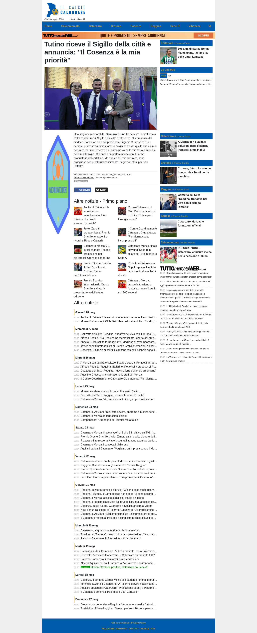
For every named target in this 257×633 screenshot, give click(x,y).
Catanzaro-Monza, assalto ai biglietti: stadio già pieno (112, 497)
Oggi (163, 75)
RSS (153, 628)
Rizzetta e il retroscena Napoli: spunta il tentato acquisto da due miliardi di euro (127, 440)
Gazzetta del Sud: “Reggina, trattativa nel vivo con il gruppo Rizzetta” (121, 334)
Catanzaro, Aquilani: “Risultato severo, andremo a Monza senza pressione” (125, 412)
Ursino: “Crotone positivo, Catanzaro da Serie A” (114, 567)
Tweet (101, 190)
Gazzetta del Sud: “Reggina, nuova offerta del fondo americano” (118, 370)
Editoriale (167, 43)
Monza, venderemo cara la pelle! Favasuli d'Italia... (111, 391)
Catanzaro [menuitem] (95, 26)
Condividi (83, 190)
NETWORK (121, 628)
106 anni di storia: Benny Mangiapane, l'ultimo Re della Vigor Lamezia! (193, 52)
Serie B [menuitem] (175, 26)
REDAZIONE (108, 628)
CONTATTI (134, 628)
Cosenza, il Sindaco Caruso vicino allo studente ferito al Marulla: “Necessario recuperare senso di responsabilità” (147, 579)
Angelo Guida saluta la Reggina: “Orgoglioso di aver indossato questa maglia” (126, 342)
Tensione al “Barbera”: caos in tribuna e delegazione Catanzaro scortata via (125, 534)
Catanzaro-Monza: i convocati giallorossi (104, 444)
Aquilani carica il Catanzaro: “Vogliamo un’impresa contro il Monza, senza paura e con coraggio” (137, 448)
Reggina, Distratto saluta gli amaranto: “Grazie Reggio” (113, 465)
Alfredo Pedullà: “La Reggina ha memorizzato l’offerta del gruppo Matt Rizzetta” (127, 338)
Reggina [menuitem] (156, 26)
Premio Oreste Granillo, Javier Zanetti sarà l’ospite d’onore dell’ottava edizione (127, 436)
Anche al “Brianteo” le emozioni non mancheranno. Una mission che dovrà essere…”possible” (91, 215)
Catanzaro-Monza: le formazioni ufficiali (104, 416)
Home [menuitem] (48, 26)
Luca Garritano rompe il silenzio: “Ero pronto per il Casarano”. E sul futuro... (125, 477)
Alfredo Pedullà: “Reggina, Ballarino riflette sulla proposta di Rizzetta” (121, 366)
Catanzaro (167, 136)
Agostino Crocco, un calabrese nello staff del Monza (111, 374)
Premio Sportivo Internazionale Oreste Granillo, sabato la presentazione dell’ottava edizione (91, 288)
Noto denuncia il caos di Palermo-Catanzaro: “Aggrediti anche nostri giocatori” (127, 509)
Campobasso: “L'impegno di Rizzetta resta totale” (110, 420)
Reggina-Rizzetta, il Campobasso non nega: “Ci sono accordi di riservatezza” (126, 493)
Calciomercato (170, 242)
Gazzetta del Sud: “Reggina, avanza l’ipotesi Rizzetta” (112, 395)
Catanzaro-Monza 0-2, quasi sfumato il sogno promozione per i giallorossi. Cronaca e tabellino (136, 399)
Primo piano (88, 174)
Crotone (166, 162)
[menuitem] (209, 26)
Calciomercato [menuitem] (70, 26)
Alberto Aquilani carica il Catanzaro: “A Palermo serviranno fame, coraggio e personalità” (132, 563)
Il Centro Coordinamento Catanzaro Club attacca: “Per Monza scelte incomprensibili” (130, 378)
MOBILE (145, 628)
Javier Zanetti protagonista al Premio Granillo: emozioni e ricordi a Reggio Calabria (129, 346)
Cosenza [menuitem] (135, 26)
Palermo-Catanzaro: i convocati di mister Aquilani (110, 559)
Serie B (165, 215)
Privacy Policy (138, 623)
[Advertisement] (186, 110)
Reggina (166, 189)
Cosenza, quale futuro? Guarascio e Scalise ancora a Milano (116, 505)
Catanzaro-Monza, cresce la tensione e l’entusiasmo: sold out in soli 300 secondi (128, 473)
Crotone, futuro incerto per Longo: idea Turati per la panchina (195, 172)
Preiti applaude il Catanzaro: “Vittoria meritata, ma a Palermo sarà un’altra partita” (129, 551)
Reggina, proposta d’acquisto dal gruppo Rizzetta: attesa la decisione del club (126, 501)
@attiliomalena (110, 177)
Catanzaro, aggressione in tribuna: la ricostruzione (110, 530)
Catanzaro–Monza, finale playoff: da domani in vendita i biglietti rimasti (122, 461)
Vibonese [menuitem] (195, 26)
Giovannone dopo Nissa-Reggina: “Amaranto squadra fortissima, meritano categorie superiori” (136, 604)
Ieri (169, 75)
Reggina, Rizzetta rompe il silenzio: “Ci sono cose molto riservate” (119, 489)
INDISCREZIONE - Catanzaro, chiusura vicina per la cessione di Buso (195, 252)
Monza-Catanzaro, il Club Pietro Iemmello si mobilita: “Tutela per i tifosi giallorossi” (129, 321)
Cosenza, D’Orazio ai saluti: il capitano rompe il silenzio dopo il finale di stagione (128, 350)
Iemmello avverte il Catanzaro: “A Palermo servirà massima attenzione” (123, 583)
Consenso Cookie (120, 623)
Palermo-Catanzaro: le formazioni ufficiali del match (111, 538)
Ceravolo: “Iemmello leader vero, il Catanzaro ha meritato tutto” (118, 555)
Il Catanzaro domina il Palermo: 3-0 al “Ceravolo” (109, 591)
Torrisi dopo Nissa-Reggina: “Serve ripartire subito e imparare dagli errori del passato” (131, 608)
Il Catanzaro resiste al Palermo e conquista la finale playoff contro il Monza (125, 517)
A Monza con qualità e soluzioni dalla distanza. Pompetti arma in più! (121, 362)
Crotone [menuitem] (116, 26)
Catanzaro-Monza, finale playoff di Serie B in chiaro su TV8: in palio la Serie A (127, 432)
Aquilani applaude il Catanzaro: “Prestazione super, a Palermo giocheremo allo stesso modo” (135, 587)
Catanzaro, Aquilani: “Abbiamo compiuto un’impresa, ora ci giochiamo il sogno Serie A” (132, 513)
